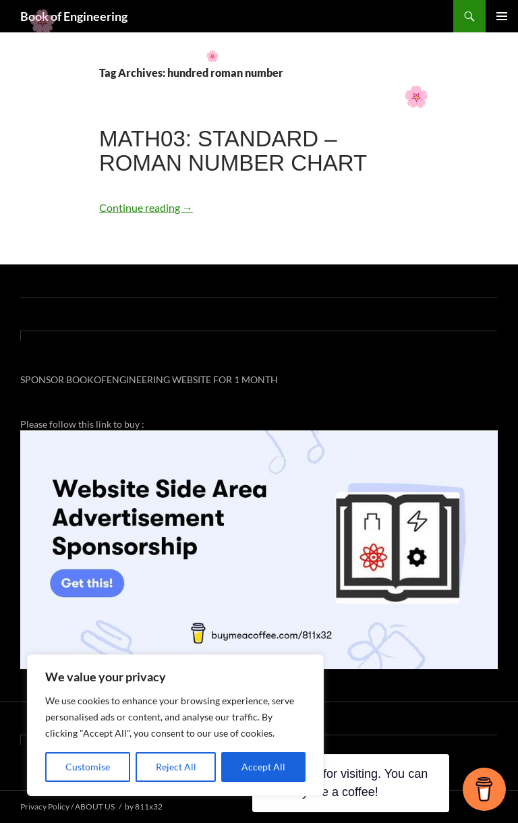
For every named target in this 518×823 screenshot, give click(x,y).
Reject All (176, 766)
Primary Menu (502, 16)
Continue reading (146, 207)
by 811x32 (144, 806)
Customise (87, 766)
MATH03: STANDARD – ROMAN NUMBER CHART (233, 150)
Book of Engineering (73, 16)
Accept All (263, 766)
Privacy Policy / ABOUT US (67, 806)
